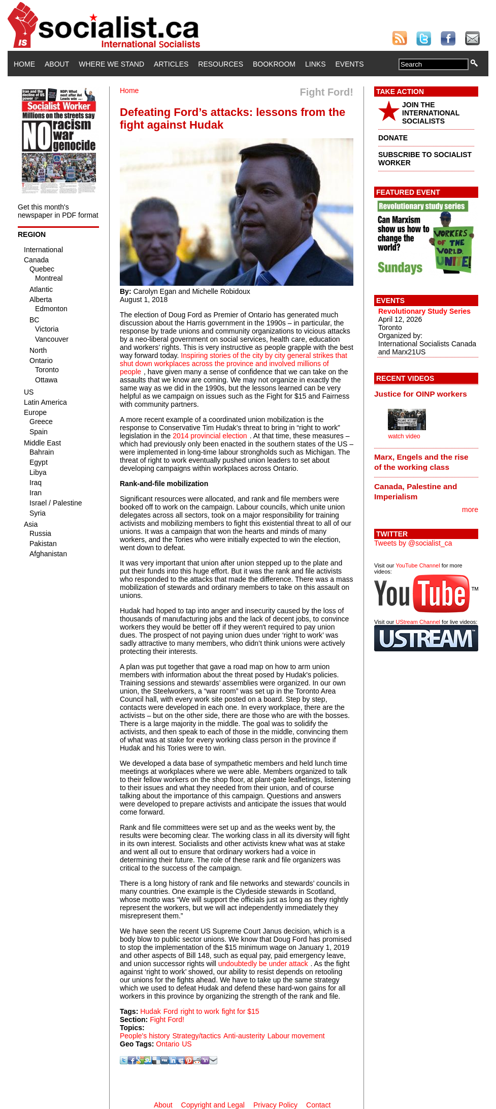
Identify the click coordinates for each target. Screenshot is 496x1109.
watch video (404, 436)
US (186, 1044)
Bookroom (274, 64)
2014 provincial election (210, 436)
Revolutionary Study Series (424, 311)
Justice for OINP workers (420, 393)
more (470, 509)
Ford (170, 1011)
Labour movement (296, 1036)
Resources (220, 64)
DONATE (393, 138)
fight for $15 (240, 1011)
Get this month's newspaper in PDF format (58, 211)
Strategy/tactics (196, 1036)
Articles (171, 64)
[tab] (426, 393)
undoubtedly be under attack (263, 964)
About (57, 64)
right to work (199, 1011)
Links (315, 64)
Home (24, 64)
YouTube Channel (417, 565)
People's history (145, 1036)
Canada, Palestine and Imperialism (415, 491)
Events (349, 64)
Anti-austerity (244, 1036)
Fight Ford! (167, 1019)
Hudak (150, 1011)
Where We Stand (111, 64)
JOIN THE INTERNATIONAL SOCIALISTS (430, 113)
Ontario (167, 1044)
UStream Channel (418, 622)
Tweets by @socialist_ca (413, 543)
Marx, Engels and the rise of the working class (421, 462)
